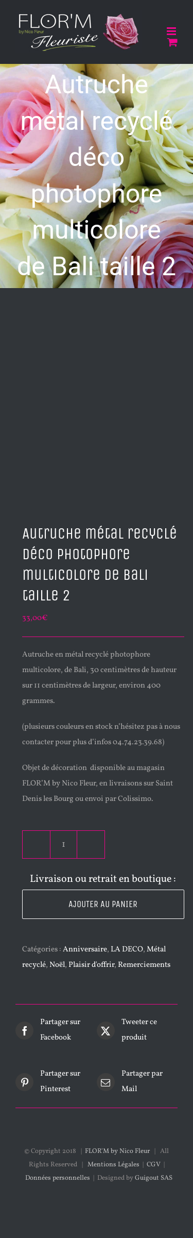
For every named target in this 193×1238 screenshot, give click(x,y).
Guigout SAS (153, 1178)
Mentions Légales (113, 1164)
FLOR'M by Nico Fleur (117, 1151)
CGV (154, 1164)
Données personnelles (57, 1178)
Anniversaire (85, 949)
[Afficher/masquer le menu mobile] (172, 31)
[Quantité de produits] (63, 844)
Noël (57, 965)
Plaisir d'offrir (91, 965)
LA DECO (127, 949)
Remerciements (144, 965)
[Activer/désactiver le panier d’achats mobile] (172, 42)
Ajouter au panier (102, 904)
